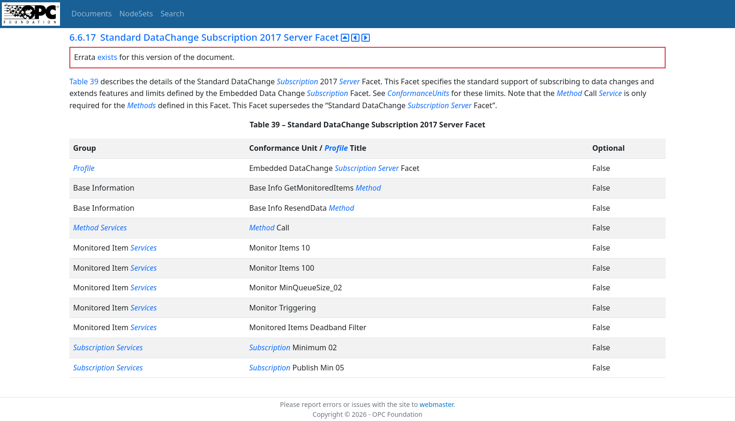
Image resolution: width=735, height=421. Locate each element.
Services (113, 227)
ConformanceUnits (418, 93)
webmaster (436, 404)
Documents (91, 13)
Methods (141, 105)
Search (173, 13)
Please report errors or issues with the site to (350, 404)
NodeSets (136, 13)
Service (610, 93)
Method (569, 93)
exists (107, 57)
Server (349, 81)
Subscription (297, 81)
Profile (336, 148)
